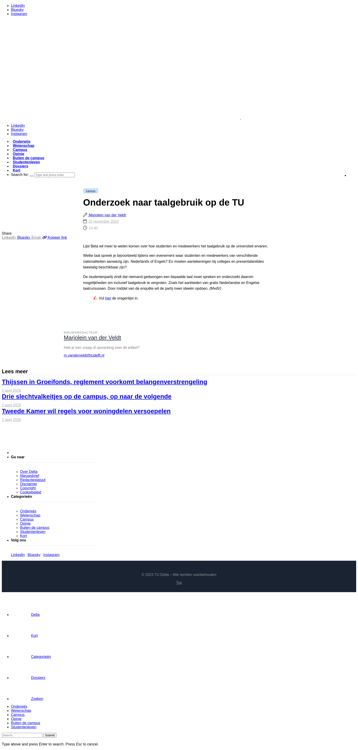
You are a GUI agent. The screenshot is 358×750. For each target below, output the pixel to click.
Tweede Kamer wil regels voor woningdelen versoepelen (86, 411)
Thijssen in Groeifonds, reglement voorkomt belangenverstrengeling (104, 381)
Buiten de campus (28, 158)
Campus (20, 150)
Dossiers (20, 166)
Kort (16, 170)
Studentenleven (26, 162)
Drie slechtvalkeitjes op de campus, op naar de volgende (86, 396)
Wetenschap (23, 146)
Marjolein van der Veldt (107, 215)
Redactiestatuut (32, 480)
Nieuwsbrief (29, 476)
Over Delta (28, 472)
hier (108, 298)
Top (179, 583)
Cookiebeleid (30, 492)
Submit (49, 735)
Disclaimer (28, 484)
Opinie (18, 154)
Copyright (28, 488)
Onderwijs (21, 141)
